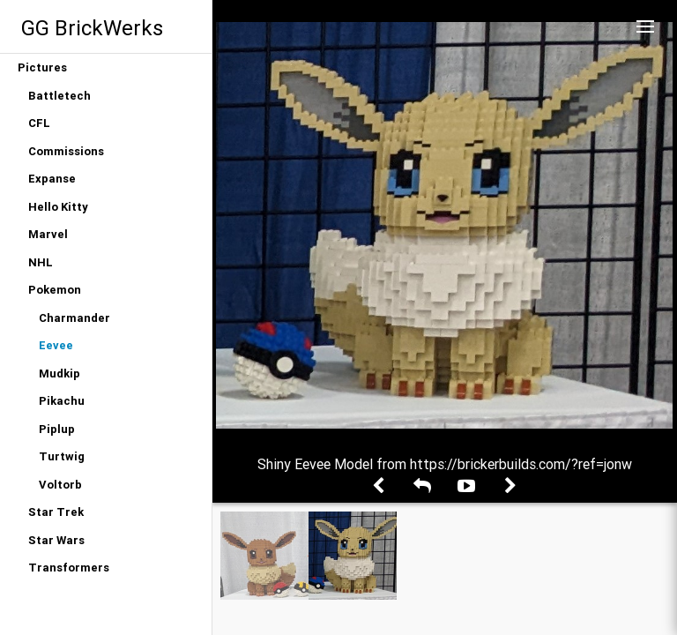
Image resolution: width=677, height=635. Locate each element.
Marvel (48, 234)
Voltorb (60, 484)
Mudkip (59, 373)
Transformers (68, 567)
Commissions (66, 151)
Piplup (57, 429)
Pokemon (54, 289)
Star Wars (56, 540)
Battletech (59, 95)
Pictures (42, 67)
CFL (39, 123)
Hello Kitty (58, 206)
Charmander (74, 317)
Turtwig (62, 456)
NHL (40, 262)
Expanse (52, 178)
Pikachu (62, 400)
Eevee (56, 345)
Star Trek (56, 511)
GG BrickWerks (92, 28)
